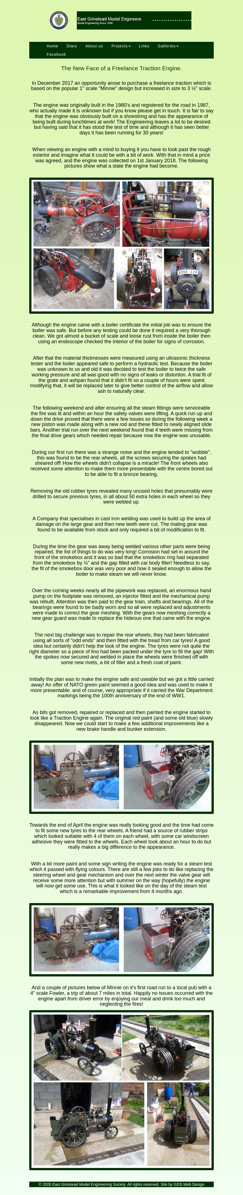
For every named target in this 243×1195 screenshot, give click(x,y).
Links (144, 46)
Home (52, 46)
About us (94, 46)
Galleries (168, 46)
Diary (72, 46)
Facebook (56, 54)
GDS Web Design (189, 1184)
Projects (121, 46)
